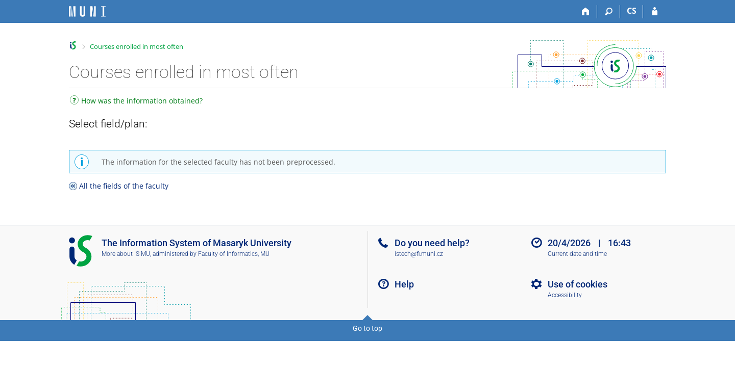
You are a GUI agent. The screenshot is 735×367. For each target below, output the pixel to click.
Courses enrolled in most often (136, 46)
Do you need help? (432, 243)
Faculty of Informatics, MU (234, 253)
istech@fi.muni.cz (419, 253)
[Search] (608, 11)
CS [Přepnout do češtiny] (631, 10)
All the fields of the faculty (123, 186)
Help (404, 284)
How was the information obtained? (136, 101)
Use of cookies (577, 284)
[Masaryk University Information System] (87, 11)
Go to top (367, 328)
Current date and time (577, 253)
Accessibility (565, 295)
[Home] (585, 11)
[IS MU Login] (654, 11)
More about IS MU (126, 253)
